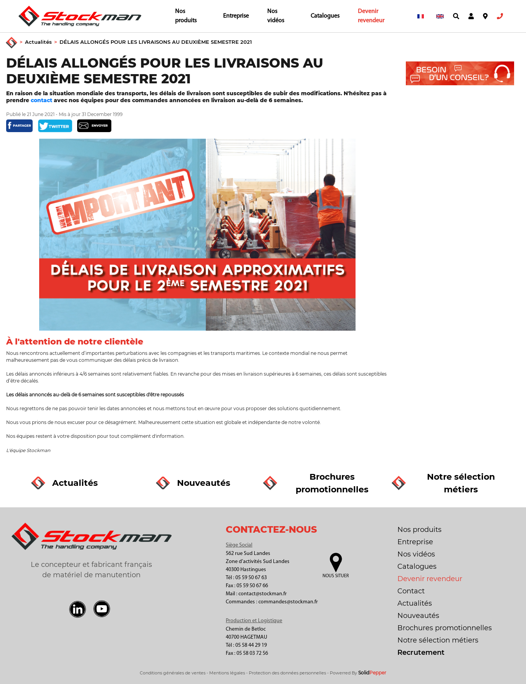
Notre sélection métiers (437, 640)
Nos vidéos (275, 16)
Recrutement (421, 652)
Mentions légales (227, 673)
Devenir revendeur (371, 16)
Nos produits (186, 16)
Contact (411, 591)
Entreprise (236, 16)
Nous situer (336, 576)
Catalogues (325, 16)
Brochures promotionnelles (444, 628)
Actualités (38, 42)
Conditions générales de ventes (172, 673)
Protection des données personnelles (287, 673)
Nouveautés (418, 615)
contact (42, 100)
